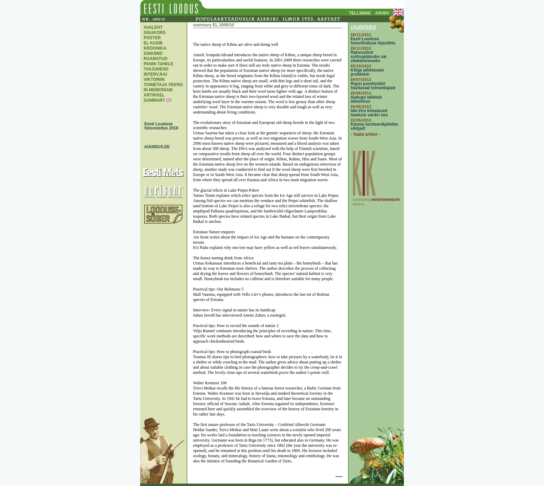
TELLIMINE (360, 13)
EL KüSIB (153, 43)
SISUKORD (154, 32)
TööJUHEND (156, 69)
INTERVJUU (155, 74)
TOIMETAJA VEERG (163, 84)
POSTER (152, 37)
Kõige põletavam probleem (367, 72)
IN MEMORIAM (158, 89)
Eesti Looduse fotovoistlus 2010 (159, 126)
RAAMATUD (155, 58)
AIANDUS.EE (155, 146)
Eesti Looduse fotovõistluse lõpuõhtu (373, 40)
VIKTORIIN (154, 79)
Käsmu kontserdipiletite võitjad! (374, 126)
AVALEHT (153, 27)
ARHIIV (382, 13)
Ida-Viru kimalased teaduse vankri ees (369, 112)
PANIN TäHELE (158, 63)
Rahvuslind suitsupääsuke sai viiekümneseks (368, 56)
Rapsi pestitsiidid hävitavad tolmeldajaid (373, 85)
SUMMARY (154, 100)
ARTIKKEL (154, 95)
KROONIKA (155, 48)
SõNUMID (153, 53)
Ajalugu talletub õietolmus (366, 99)
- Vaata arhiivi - (365, 134)
